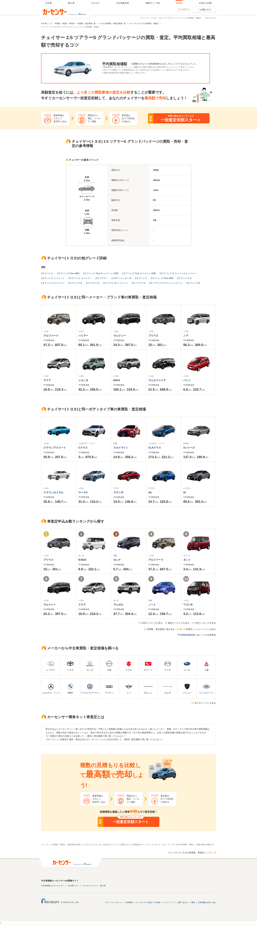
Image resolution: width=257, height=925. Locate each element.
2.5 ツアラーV (138, 283)
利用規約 (129, 902)
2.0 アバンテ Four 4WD (68, 273)
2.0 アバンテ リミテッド (52, 278)
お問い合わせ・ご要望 (186, 902)
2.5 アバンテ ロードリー (52, 283)
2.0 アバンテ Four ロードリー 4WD (139, 273)
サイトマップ (210, 18)
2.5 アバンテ (141, 278)
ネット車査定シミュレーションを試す (198, 629)
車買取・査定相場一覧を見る (161, 629)
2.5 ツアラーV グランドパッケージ (165, 283)
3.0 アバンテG (193, 283)
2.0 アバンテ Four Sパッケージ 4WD (100, 273)
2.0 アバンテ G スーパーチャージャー (178, 273)
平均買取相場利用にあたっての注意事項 (196, 635)
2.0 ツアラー (101, 278)
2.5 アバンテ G (184, 278)
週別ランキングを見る (178, 623)
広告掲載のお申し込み (207, 902)
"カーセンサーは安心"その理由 (148, 902)
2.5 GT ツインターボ (121, 278)
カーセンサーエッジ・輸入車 (94, 886)
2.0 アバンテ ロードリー (80, 278)
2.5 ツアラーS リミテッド (115, 283)
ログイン (186, 9)
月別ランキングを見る (205, 623)
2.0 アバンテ (47, 273)
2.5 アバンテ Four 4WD (162, 278)
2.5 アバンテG (75, 283)
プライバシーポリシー (114, 902)
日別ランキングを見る (152, 623)
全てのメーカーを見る (205, 703)
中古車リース (73, 886)
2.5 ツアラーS (92, 283)
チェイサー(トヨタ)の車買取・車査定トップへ (190, 852)
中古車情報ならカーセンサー (52, 886)
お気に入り (205, 9)
